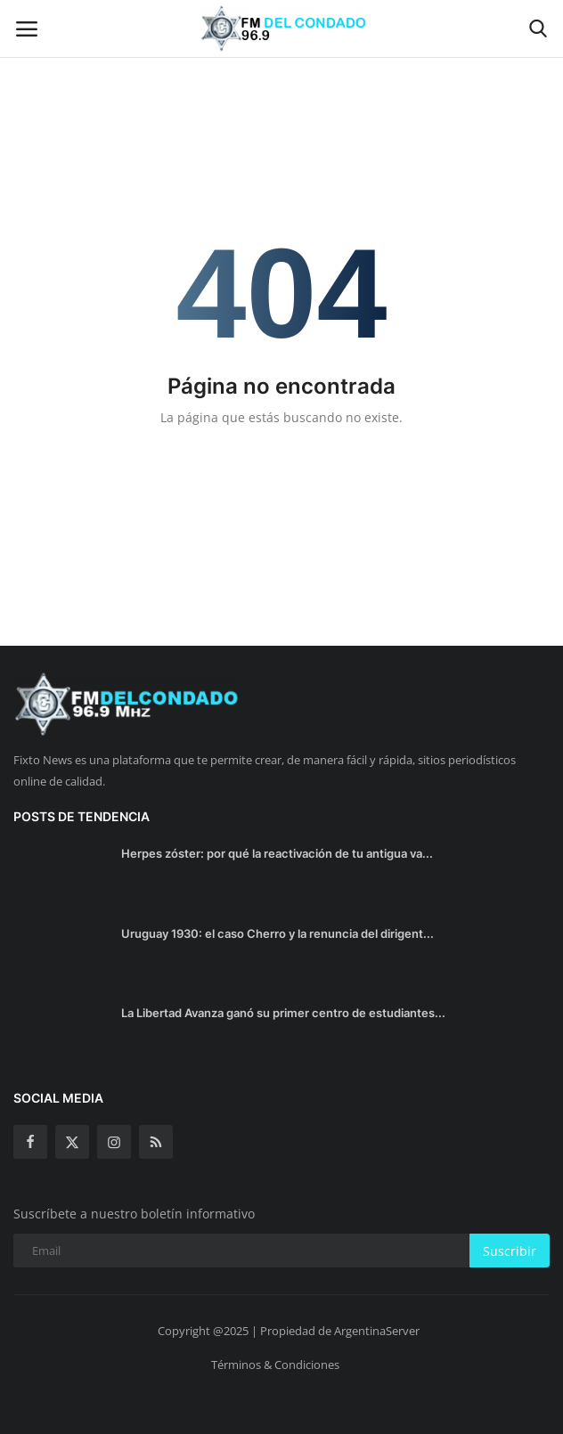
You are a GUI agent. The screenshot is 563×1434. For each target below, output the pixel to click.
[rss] (156, 1142)
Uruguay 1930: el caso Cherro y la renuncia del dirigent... (277, 933)
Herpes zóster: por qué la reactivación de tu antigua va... (277, 853)
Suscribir (509, 1251)
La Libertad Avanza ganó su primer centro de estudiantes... (283, 1013)
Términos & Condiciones (275, 1365)
